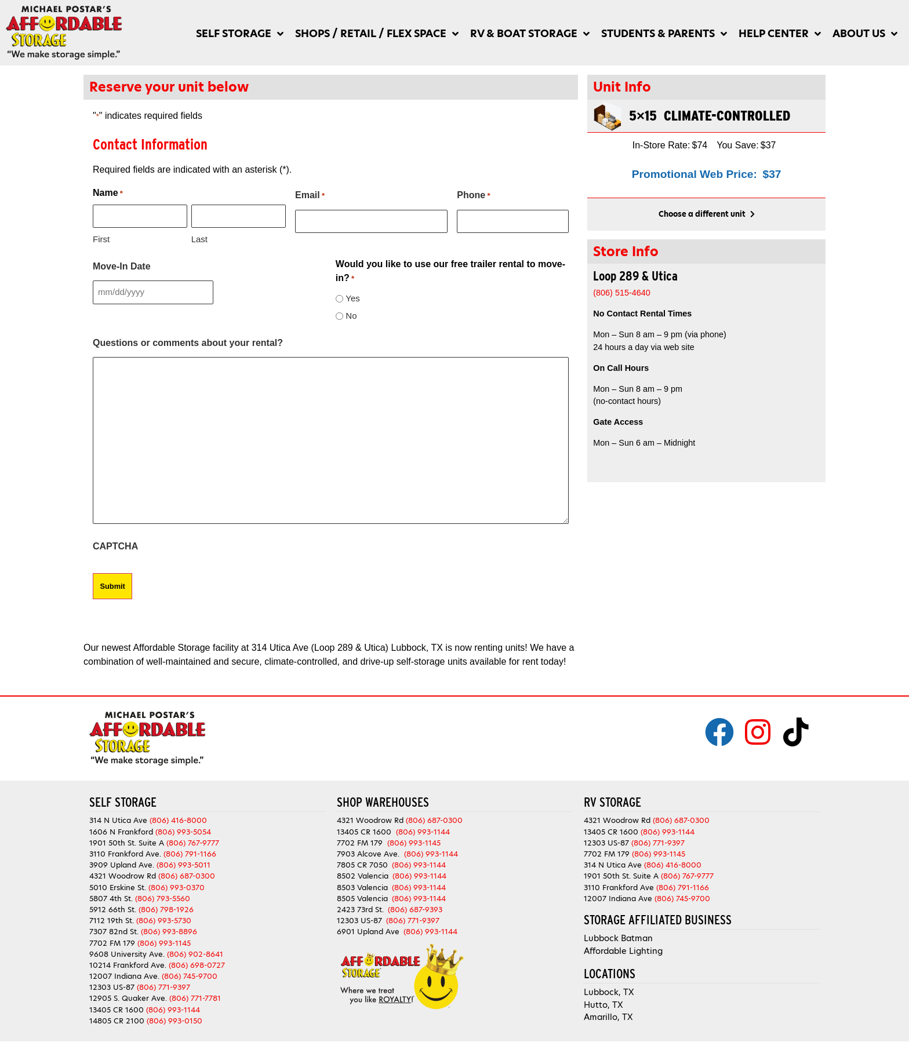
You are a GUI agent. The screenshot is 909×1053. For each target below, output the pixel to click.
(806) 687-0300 (186, 876)
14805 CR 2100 (116, 1021)
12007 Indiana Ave (618, 898)
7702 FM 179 (112, 943)
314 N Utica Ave (118, 820)
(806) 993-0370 (176, 887)
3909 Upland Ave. (121, 865)
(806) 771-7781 (195, 998)
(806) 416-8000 (178, 820)
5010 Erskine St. (118, 887)
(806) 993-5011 (183, 865)
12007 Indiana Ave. (124, 976)
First (101, 239)
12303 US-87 (111, 987)
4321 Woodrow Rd (123, 876)
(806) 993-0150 (174, 1021)
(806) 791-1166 (189, 854)
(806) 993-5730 (163, 921)
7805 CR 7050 (362, 865)
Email (310, 196)
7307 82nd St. (114, 932)
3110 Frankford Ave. (125, 854)
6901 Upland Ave (368, 932)
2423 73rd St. (360, 909)
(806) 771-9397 (163, 987)
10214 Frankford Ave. (127, 965)
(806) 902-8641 (195, 954)
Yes (352, 298)
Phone (473, 196)
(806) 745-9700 (189, 976)
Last (199, 239)
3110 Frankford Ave (619, 887)
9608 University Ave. (127, 954)
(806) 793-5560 (162, 898)
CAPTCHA (115, 546)
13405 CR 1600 (116, 1009)
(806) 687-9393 (415, 909)
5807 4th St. (111, 898)
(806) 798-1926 (166, 909)
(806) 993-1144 (173, 1009)
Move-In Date (122, 266)
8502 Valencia (362, 876)
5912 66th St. (112, 909)
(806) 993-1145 (164, 943)
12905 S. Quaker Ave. (128, 998)
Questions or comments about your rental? (188, 343)
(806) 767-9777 (192, 843)
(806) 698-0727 (197, 965)
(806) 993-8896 (169, 932)
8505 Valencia (362, 898)
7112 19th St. (111, 921)
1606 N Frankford (121, 831)
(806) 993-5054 (183, 831)
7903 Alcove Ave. (370, 854)
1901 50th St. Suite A (126, 843)
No (351, 315)
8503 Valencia (362, 887)
